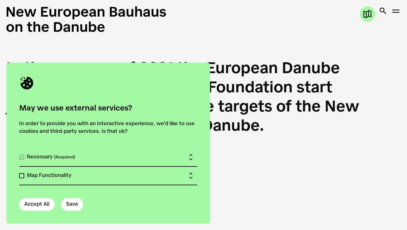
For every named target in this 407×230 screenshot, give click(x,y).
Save (72, 204)
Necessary (51, 157)
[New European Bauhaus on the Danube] (105, 19)
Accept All (36, 204)
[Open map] (367, 14)
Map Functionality (49, 175)
